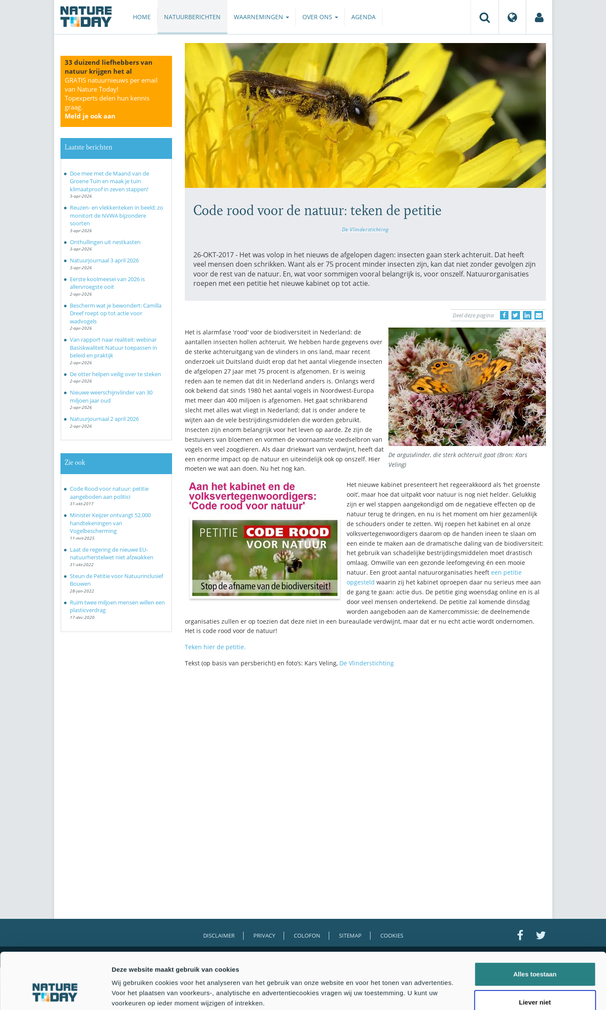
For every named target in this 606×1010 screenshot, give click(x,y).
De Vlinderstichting (365, 229)
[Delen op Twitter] (515, 315)
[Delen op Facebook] (504, 315)
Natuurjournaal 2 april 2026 (104, 419)
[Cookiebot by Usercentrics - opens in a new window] (55, 993)
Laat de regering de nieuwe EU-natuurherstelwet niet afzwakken (111, 553)
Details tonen (460, 993)
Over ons (320, 17)
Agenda (363, 17)
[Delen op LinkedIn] (527, 315)
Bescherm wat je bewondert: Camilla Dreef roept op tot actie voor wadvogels (115, 313)
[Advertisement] (365, 748)
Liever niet (535, 954)
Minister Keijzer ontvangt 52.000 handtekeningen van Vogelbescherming (110, 523)
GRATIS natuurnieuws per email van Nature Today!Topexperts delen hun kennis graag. (111, 98)
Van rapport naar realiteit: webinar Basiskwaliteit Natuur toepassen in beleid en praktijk (113, 347)
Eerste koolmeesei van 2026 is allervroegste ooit (107, 283)
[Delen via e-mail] (538, 315)
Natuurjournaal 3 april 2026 (104, 260)
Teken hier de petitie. (215, 647)
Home (142, 17)
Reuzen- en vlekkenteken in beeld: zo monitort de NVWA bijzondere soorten (116, 215)
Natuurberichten (192, 17)
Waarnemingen (261, 17)
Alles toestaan (535, 925)
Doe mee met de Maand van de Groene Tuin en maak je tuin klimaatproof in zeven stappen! (109, 181)
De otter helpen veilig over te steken (115, 374)
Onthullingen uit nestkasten (105, 242)
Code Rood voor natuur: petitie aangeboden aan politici (109, 493)
